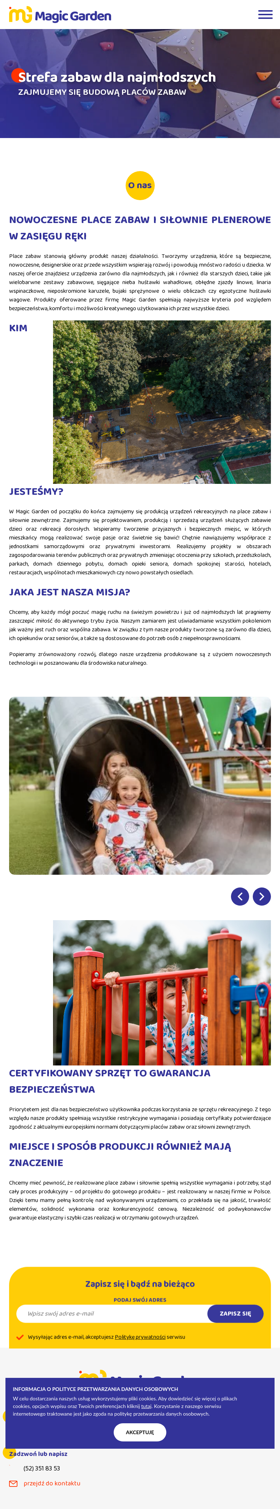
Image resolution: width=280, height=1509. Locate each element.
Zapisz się (235, 1324)
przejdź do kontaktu (52, 1484)
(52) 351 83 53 (42, 1469)
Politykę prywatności (140, 1347)
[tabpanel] (140, 83)
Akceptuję (140, 1432)
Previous (240, 896)
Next (262, 896)
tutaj (146, 1406)
